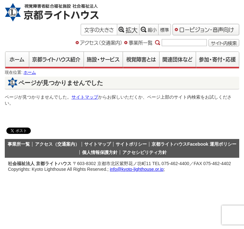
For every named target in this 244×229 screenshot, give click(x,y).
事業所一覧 (140, 42)
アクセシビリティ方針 (144, 152)
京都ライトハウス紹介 (56, 59)
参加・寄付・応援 (217, 59)
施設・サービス (103, 59)
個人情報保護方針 (100, 152)
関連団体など (177, 59)
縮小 (149, 29)
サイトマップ (84, 97)
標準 (164, 29)
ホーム (17, 59)
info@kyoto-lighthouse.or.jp (137, 169)
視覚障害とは (141, 59)
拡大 (128, 29)
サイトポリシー (131, 144)
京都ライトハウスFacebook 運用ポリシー (194, 144)
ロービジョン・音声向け (206, 29)
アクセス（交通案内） (101, 42)
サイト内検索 (224, 42)
